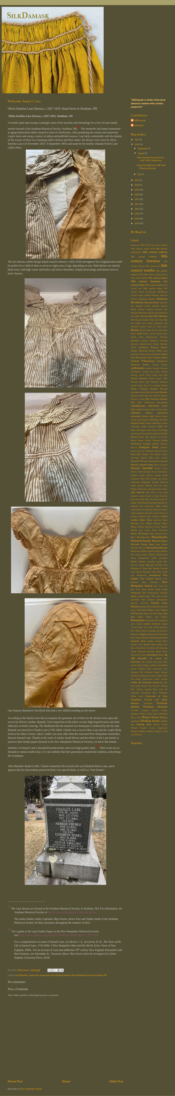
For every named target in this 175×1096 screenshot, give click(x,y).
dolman (164, 385)
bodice (150, 323)
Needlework (141, 575)
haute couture (161, 458)
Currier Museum (139, 378)
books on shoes (155, 326)
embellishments (138, 405)
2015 (137, 208)
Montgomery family (147, 558)
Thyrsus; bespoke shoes (146, 689)
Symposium (145, 675)
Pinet (155, 613)
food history (136, 433)
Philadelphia (141, 610)
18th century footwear (149, 258)
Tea (132, 679)
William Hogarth (139, 728)
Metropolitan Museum (156, 547)
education (148, 395)
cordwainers (138, 368)
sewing (133, 651)
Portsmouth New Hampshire (156, 620)
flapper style (146, 430)
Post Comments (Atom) (31, 1088)
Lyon (142, 523)
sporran (134, 668)
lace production (147, 506)
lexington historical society (147, 513)
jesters (164, 489)
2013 (137, 218)
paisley (134, 596)
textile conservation (144, 679)
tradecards (135, 693)
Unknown (139, 125)
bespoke (145, 320)
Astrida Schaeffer (151, 306)
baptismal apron (153, 313)
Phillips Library (153, 610)
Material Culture (159, 540)
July (140, 174)
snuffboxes (154, 665)
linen (149, 516)
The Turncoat (154, 686)
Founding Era (155, 433)
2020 (137, 185)
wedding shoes (143, 724)
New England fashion (60, 975)
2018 (137, 194)
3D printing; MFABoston (156, 292)
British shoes (161, 333)
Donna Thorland (139, 388)
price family (136, 624)
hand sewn (34, 975)
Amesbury (163, 302)
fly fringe (163, 430)
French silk (143, 437)
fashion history (161, 416)
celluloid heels (145, 344)
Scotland (150, 648)
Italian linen (142, 489)
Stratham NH (100, 975)
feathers (148, 423)
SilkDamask (28, 15)
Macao (149, 523)
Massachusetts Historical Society (149, 538)
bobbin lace (140, 323)
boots (165, 326)
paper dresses (161, 596)
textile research (160, 679)
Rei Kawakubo (161, 634)
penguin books (145, 606)
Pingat (160, 613)
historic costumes (161, 465)
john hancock (137, 492)
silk (165, 654)
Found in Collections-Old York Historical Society (151, 167)
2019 (137, 189)
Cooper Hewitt (159, 364)
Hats (151, 457)
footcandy (145, 433)
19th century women (154, 285)
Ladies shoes (161, 506)
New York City (160, 586)
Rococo (145, 637)
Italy (149, 489)
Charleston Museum (148, 347)
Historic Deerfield (141, 468)
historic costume (160, 461)
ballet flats (142, 313)
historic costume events (142, 464)
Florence (155, 430)
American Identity (146, 299)
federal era (156, 423)
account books (137, 295)
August (141, 153)
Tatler (165, 675)
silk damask (155, 658)
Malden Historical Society (149, 527)
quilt (150, 627)
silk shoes (158, 662)
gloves (133, 451)
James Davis (157, 489)
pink (165, 613)
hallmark (149, 451)
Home (66, 1081)
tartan (159, 675)
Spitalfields (163, 665)
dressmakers (135, 392)
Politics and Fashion (157, 617)
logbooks (155, 516)
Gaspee (140, 440)
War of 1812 (136, 717)
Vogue (155, 713)
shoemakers (152, 654)
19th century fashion (157, 277)
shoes (161, 654)
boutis (133, 333)
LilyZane (141, 516)
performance (157, 606)
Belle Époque (136, 320)
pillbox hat (147, 613)
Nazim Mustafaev (143, 572)
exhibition (135, 412)
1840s (152, 248)
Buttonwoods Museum (156, 337)
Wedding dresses (150, 721)
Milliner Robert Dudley (150, 551)
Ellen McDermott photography (152, 402)
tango (153, 675)
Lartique (156, 509)
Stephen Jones (145, 668)
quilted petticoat (160, 627)
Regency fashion (147, 634)
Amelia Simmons (151, 295)
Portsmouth (137, 620)
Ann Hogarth (137, 306)
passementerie (161, 599)
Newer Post (15, 1081)
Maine (133, 526)
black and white (156, 320)
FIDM (160, 426)
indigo (133, 485)
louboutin (157, 520)
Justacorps (135, 499)
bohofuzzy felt (161, 323)
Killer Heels (144, 499)
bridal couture (149, 333)
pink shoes (137, 616)
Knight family (136, 503)
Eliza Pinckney (152, 399)
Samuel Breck (161, 641)
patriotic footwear (139, 603)
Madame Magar (160, 523)
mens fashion (161, 544)
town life (163, 689)
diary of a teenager (152, 385)
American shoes (151, 302)
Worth (139, 734)
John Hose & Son (154, 492)
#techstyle (135, 245)
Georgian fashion (151, 443)
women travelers (138, 731)
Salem (143, 641)
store (165, 668)
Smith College (142, 665)
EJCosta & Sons (137, 399)
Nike (144, 593)
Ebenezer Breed (137, 395)
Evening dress (149, 409)
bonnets (143, 326)
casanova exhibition (149, 340)
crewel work (144, 375)
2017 (137, 199)
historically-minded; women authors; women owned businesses (149, 475)
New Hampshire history (82, 975)
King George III (160, 499)
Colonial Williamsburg (142, 361)
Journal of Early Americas (156, 496)
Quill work (142, 627)
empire (139, 409)
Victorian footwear (155, 707)
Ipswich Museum (144, 485)
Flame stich (135, 430)
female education (148, 426)
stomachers (157, 668)
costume (156, 368)
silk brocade (138, 658)
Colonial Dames (160, 357)
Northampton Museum (157, 593)
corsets (149, 368)
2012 (137, 223)
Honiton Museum (159, 482)
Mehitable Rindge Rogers (143, 544)
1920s (145, 274)
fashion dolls (148, 416)
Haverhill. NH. (137, 461)
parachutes (135, 599)
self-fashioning (161, 648)
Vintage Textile (145, 713)
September (143, 148)
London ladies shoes (141, 519)
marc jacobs (144, 530)
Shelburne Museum (146, 651)
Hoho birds (145, 478)
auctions (141, 309)
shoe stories (141, 655)
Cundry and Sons (159, 375)
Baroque (144, 316)
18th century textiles (149, 268)
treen (141, 696)
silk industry (147, 662)
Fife (165, 426)
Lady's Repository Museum (142, 509)
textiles (134, 682)
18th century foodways (144, 256)
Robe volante (136, 637)
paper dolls (150, 596)
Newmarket (136, 592)
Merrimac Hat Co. (138, 548)
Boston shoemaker (159, 330)
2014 (137, 213)
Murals (141, 565)
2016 (137, 204)
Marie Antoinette (159, 530)
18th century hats (153, 266)
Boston (135, 330)
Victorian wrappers (139, 710)
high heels (148, 461)
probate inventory (152, 623)
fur (159, 437)
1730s (142, 245)
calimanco (135, 340)
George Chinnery (152, 440)
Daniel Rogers (155, 378)
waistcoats (163, 713)
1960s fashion (141, 278)
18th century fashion (155, 252)
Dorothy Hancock (158, 388)
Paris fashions (148, 599)
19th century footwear (145, 281)
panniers (141, 596)
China (159, 350)
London (164, 516)
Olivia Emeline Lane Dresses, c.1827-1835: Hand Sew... (150, 159)
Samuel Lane (149, 644)
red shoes (163, 631)
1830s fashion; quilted (140, 248)
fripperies (153, 437)
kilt (151, 499)
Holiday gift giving (159, 478)
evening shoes (161, 409)
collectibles (156, 354)
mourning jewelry (154, 561)
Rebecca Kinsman (148, 631)
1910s (140, 274)
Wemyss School (160, 724)
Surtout (164, 672)
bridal (139, 333)
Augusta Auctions (154, 309)
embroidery (153, 405)
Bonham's (134, 326)
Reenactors (135, 634)
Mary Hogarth (156, 533)
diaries (140, 385)
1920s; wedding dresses (157, 274)
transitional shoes (149, 693)
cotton (157, 371)
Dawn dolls (144, 382)
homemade (135, 482)
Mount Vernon (138, 561)
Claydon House (145, 354)
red (157, 630)
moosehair (163, 558)
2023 (137, 139)
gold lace (141, 451)
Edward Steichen (160, 395)
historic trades (137, 471)
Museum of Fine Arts (156, 565)
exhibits (148, 412)
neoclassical (154, 575)
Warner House (150, 717)
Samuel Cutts (136, 644)
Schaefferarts (141, 648)
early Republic (21, 975)
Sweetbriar (135, 675)
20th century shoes (152, 288)
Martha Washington (140, 533)
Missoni (152, 554)
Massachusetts (143, 537)
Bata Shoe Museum (158, 316)
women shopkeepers (158, 728)
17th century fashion (159, 245)
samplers (150, 641)
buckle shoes (137, 337)
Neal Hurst (156, 572)
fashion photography (139, 419)
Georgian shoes (148, 447)
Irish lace (158, 485)
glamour (164, 447)
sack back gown (156, 637)
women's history (154, 731)
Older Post (116, 1081)
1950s (133, 278)
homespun (45, 975)
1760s (147, 245)
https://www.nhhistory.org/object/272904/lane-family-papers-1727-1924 (58, 935)
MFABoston (136, 551)
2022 (137, 144)
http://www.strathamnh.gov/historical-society (72, 912)
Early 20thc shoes (148, 392)
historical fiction (150, 471)
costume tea (147, 371)
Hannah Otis (147, 454)
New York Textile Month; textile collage (149, 589)
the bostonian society (148, 682)
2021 (137, 180)
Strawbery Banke (152, 672)
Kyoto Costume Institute (153, 502)
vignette (155, 710)
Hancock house (161, 451)
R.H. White (136, 631)
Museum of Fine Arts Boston (145, 568)
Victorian (148, 703)
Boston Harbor (146, 330)
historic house (161, 468)
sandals (159, 644)
